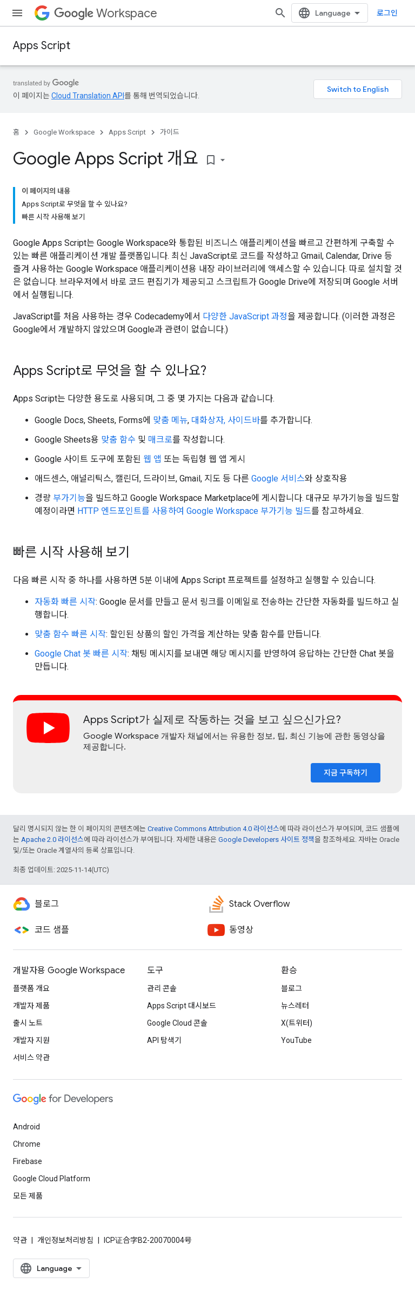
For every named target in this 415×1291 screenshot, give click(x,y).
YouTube (296, 1040)
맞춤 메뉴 (170, 420)
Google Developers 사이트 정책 (266, 839)
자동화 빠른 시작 (65, 602)
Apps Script (41, 45)
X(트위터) (296, 1023)
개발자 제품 (31, 1005)
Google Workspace (64, 132)
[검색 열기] (280, 12)
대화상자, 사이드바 (225, 420)
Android (26, 1126)
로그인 (387, 13)
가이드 (169, 132)
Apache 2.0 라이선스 (52, 839)
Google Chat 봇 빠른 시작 (81, 653)
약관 (20, 1240)
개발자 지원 (31, 1040)
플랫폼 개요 (31, 988)
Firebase (27, 1161)
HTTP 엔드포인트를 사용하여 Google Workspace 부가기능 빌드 (194, 511)
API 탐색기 (164, 1040)
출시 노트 (28, 1023)
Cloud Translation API (87, 95)
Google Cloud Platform (51, 1178)
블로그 (291, 988)
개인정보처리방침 (65, 1240)
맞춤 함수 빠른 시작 (70, 634)
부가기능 (69, 498)
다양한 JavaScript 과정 (245, 316)
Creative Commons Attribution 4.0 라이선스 (213, 829)
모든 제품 (28, 1196)
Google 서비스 (278, 478)
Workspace (105, 13)
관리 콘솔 (162, 988)
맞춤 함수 (118, 439)
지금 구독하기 (345, 773)
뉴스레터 (295, 1005)
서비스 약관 (31, 1057)
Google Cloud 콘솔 (177, 1023)
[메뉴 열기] (17, 13)
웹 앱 (152, 459)
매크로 (160, 439)
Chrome (27, 1144)
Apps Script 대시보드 (181, 1005)
